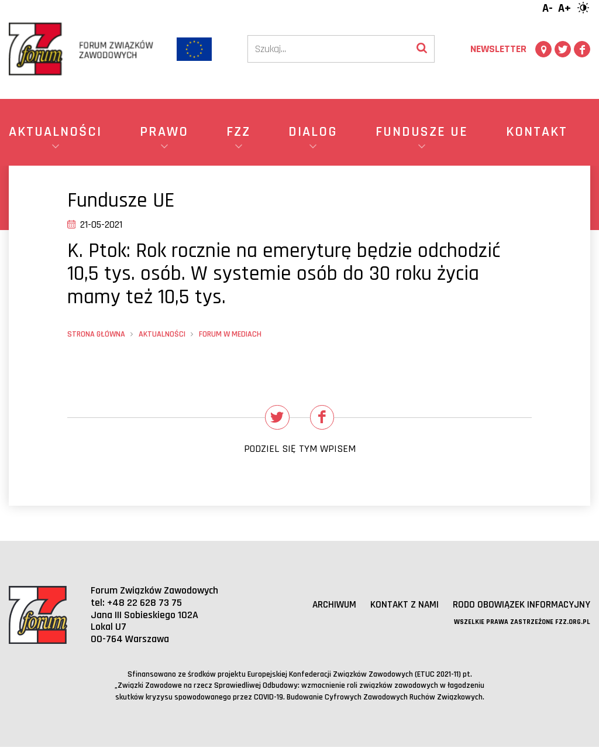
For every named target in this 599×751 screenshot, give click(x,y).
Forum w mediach (230, 334)
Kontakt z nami (398, 608)
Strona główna (96, 334)
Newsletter (498, 49)
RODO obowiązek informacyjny (519, 608)
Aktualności (162, 334)
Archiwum (326, 608)
